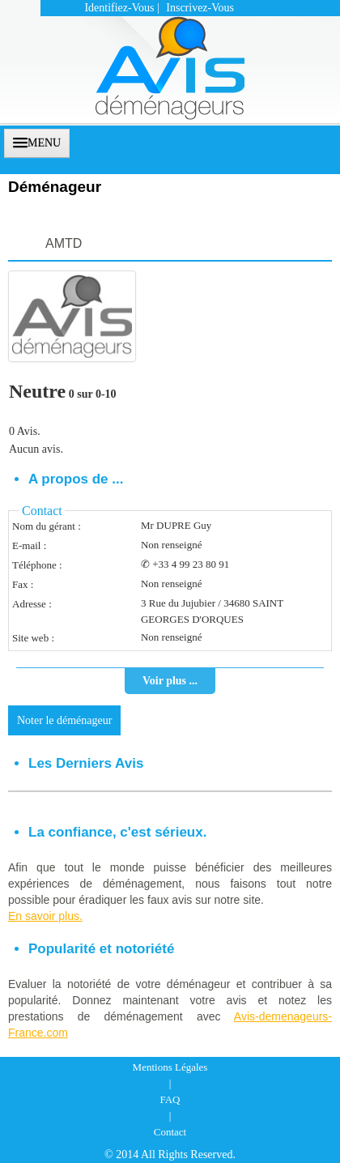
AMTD (63, 243)
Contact (170, 1132)
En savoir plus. (45, 916)
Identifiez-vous (119, 8)
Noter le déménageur (64, 720)
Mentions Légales (170, 1067)
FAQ (169, 1099)
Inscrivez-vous (200, 8)
